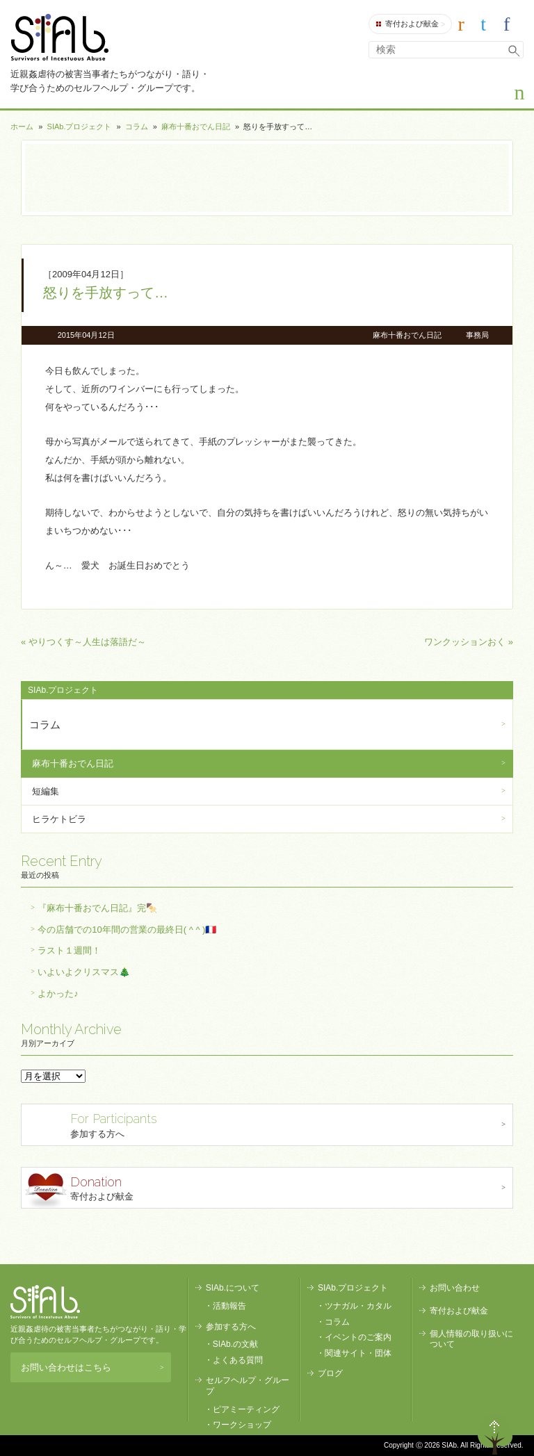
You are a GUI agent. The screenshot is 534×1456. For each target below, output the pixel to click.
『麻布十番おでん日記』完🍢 (97, 908)
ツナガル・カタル (358, 1306)
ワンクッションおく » (468, 642)
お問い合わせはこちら (92, 1367)
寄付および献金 (411, 24)
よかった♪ (58, 993)
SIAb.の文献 (235, 1344)
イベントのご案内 (358, 1337)
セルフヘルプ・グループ (247, 1385)
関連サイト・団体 (358, 1353)
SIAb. (59, 37)
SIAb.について (232, 1288)
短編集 (45, 791)
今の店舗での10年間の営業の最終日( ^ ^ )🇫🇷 (127, 929)
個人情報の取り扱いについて (471, 1339)
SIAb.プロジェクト (79, 126)
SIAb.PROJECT (45, 1301)
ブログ (330, 1373)
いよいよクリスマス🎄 (84, 972)
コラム (136, 126)
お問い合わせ (455, 1288)
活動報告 (229, 1306)
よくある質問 (238, 1360)
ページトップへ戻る (495, 1434)
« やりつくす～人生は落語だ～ (83, 642)
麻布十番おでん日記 (195, 126)
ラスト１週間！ (69, 950)
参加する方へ (268, 1124)
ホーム (21, 126)
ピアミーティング (246, 1409)
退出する (455, 1434)
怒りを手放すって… (105, 292)
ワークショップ (242, 1425)
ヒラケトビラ (59, 819)
